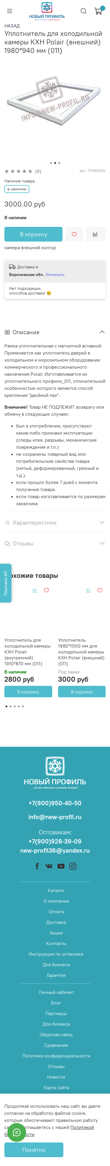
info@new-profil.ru (55, 817)
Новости (56, 1077)
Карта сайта (56, 1087)
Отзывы (56, 1066)
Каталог (56, 890)
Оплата (56, 911)
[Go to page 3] (15, 706)
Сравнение (56, 1045)
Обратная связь (56, 1034)
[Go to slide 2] (55, 163)
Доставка (56, 922)
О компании (56, 901)
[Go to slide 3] (59, 163)
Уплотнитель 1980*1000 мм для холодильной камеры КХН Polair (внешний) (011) (81, 651)
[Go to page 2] (10, 706)
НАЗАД (12, 26)
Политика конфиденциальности (56, 1056)
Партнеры (56, 1013)
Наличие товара (19, 181)
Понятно (33, 1149)
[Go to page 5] (23, 706)
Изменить (55, 274)
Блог (56, 1003)
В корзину (28, 691)
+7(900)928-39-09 (55, 841)
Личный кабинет (56, 992)
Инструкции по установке (56, 954)
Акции (56, 933)
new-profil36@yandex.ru (55, 850)
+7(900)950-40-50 (55, 803)
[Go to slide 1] (51, 163)
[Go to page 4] (19, 706)
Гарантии (56, 975)
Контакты (56, 943)
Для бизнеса (56, 964)
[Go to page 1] (6, 706)
